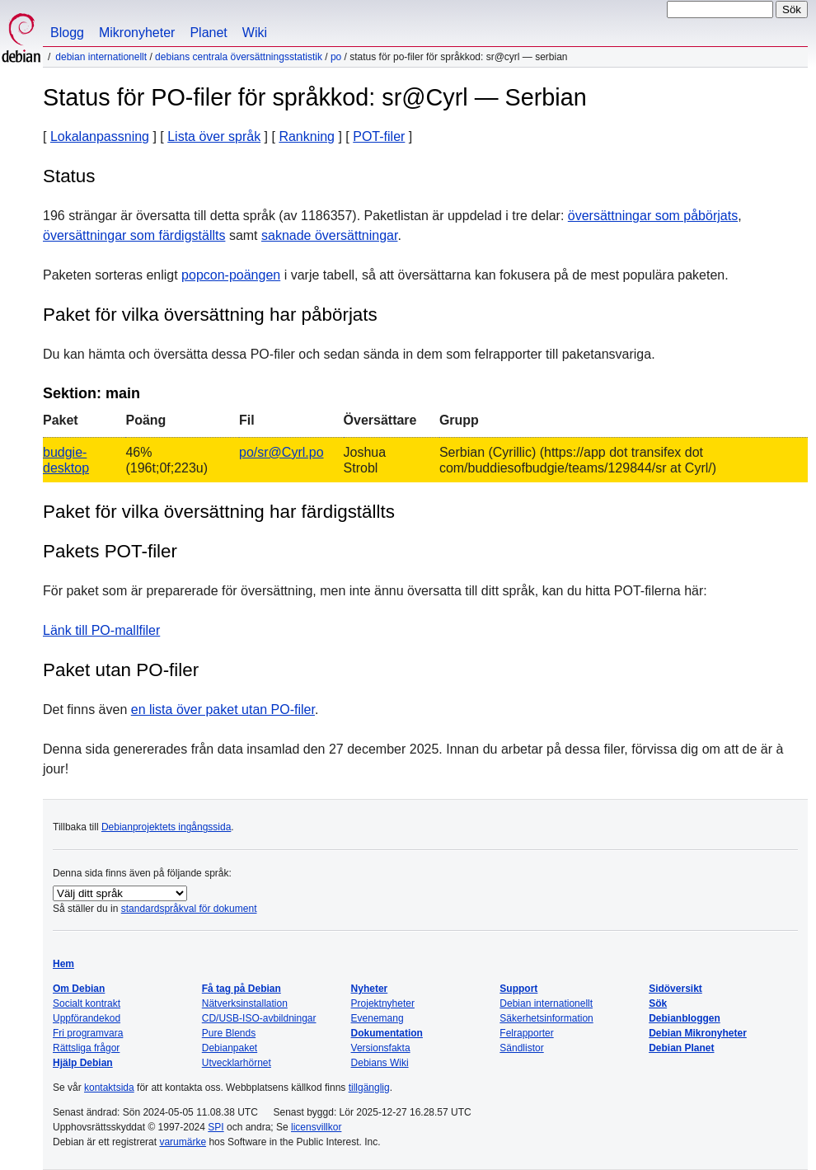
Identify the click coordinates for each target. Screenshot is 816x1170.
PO (336, 57)
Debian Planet (681, 1048)
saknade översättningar (329, 235)
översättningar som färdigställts (134, 235)
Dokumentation (387, 1033)
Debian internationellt (101, 57)
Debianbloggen (684, 1018)
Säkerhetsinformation (546, 1018)
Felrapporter (526, 1033)
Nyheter (369, 988)
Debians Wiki (380, 1063)
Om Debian (79, 988)
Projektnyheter (383, 1003)
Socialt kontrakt (86, 1003)
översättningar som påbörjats (653, 216)
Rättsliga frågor (86, 1048)
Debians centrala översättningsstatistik (238, 57)
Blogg (67, 33)
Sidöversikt (675, 988)
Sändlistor (521, 1048)
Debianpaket (229, 1048)
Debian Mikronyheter (698, 1033)
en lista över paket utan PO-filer (223, 709)
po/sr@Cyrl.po (281, 452)
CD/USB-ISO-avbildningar (259, 1018)
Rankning (307, 136)
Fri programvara (88, 1033)
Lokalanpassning (99, 136)
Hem (63, 964)
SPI (215, 1127)
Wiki (254, 33)
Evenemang (377, 1018)
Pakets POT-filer (110, 551)
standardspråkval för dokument (189, 908)
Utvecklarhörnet (236, 1063)
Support (518, 988)
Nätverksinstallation (245, 1003)
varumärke (182, 1142)
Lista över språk (213, 136)
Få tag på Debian (241, 988)
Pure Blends (229, 1033)
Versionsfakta (380, 1048)
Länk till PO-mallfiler (101, 630)
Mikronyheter (137, 33)
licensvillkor (316, 1127)
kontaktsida (109, 1087)
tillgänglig (369, 1087)
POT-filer (379, 136)
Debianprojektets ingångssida (166, 827)
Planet (208, 33)
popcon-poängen (230, 275)
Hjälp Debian (83, 1063)
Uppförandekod (86, 1018)
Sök (658, 1003)
